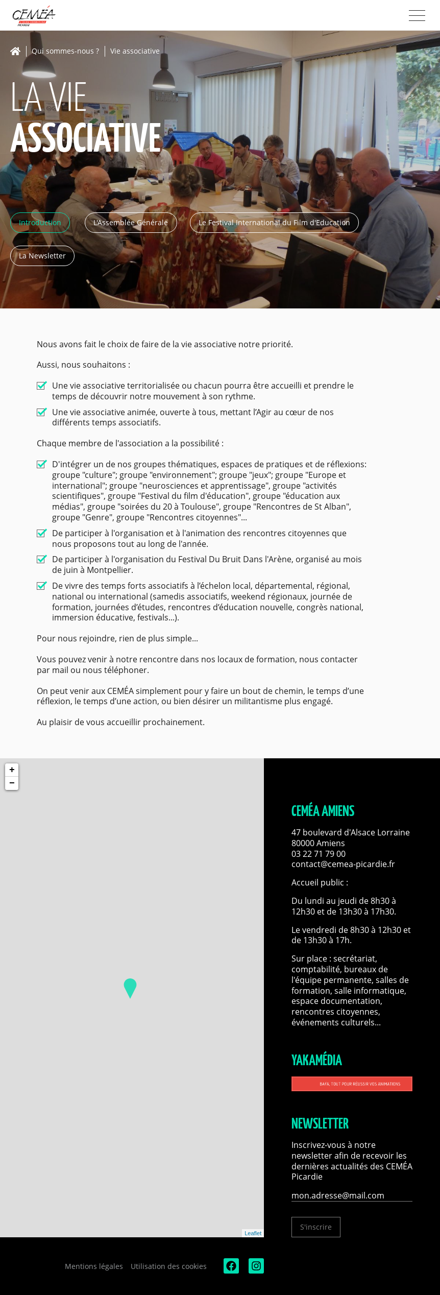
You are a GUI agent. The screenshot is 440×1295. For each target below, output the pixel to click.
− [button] (12, 783)
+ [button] (12, 770)
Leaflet (253, 1233)
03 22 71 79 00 (318, 853)
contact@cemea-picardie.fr (344, 864)
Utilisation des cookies (169, 1266)
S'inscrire (316, 1227)
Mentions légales (94, 1266)
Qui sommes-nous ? (65, 51)
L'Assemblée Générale (130, 222)
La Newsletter (42, 255)
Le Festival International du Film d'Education (274, 222)
